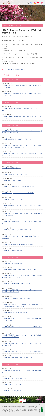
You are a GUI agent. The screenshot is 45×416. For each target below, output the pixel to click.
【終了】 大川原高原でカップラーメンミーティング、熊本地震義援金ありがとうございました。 (22, 336)
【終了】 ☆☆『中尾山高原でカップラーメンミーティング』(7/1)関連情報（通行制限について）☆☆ (22, 131)
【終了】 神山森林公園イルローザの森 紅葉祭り (16, 283)
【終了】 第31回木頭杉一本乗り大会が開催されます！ (18, 139)
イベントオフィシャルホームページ (14, 69)
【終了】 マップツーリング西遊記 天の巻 (14, 378)
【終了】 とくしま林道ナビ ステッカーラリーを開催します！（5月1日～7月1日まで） (22, 154)
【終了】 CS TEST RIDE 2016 (11, 384)
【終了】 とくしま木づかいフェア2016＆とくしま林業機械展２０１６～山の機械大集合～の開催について (22, 305)
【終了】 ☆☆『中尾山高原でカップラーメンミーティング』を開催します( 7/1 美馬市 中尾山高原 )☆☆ (22, 146)
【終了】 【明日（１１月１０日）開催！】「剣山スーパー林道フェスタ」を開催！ (22, 86)
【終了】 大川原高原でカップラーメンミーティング (17, 357)
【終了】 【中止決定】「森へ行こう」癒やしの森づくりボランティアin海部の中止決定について (22, 291)
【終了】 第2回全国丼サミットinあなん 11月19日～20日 (19, 269)
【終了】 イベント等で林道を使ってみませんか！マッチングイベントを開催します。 (22, 94)
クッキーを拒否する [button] (39, 409)
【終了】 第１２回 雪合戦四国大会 (12, 391)
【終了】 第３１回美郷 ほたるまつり (13, 250)
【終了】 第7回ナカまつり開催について (14, 180)
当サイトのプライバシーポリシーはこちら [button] (26, 411)
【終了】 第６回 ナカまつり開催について (14, 312)
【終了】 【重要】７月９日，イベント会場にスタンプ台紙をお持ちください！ (22, 237)
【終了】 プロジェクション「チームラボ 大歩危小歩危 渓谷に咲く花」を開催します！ (21, 319)
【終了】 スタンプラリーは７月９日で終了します (16, 230)
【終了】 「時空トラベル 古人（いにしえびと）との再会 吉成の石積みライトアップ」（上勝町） (22, 276)
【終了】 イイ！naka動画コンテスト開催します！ (17, 298)
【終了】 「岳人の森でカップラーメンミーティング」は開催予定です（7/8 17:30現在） (22, 214)
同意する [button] (42, 409)
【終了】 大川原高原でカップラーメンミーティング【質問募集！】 (22, 351)
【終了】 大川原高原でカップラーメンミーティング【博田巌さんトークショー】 (22, 327)
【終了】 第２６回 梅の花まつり (12, 263)
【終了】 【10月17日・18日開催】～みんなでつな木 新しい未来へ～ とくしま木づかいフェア (22, 117)
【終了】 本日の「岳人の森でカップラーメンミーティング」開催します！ (22, 206)
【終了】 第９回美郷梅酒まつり (11, 168)
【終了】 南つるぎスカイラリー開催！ (13, 199)
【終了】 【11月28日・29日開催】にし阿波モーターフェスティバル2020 (22, 109)
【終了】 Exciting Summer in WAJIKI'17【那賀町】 (18, 193)
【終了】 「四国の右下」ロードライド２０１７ (16, 174)
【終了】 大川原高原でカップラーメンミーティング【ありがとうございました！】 (22, 344)
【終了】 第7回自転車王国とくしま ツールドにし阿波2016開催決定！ (22, 371)
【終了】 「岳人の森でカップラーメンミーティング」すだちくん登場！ (22, 222)
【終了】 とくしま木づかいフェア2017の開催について (18, 186)
